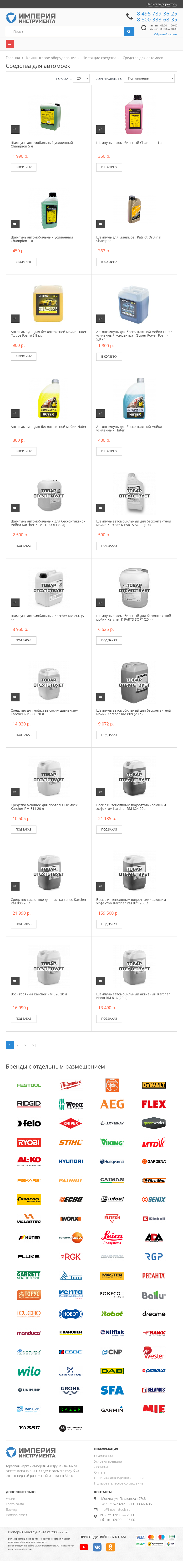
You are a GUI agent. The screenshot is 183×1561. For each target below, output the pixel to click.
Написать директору (162, 4)
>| (34, 1045)
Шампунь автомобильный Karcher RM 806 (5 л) (47, 617)
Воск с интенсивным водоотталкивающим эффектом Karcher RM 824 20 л (131, 807)
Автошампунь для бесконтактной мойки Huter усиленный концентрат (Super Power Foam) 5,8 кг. (134, 335)
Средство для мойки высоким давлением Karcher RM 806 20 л (44, 712)
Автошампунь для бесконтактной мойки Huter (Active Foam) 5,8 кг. (48, 333)
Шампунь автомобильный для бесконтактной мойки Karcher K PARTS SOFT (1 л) (133, 523)
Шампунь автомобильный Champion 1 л (129, 142)
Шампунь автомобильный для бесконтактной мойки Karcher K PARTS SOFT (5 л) (48, 523)
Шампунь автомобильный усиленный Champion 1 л (42, 239)
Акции (10, 1498)
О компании (103, 1456)
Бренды (12, 1509)
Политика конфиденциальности (118, 1477)
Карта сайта (15, 1504)
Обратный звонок (165, 34)
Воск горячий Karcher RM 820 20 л (39, 994)
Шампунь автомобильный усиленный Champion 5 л (42, 144)
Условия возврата (108, 1461)
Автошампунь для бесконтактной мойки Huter (48, 426)
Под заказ (23, 546)
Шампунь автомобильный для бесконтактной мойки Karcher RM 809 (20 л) (133, 712)
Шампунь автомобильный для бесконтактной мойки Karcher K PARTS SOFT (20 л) (133, 617)
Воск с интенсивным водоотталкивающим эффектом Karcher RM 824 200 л (131, 901)
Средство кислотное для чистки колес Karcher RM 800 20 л (48, 901)
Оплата (99, 1472)
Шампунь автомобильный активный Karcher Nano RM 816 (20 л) (133, 996)
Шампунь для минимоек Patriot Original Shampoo (128, 239)
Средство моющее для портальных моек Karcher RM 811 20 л (44, 807)
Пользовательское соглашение (118, 1483)
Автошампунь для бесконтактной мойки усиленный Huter (129, 428)
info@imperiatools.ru (115, 1509)
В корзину (23, 167)
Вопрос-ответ (16, 1515)
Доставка (101, 1467)
